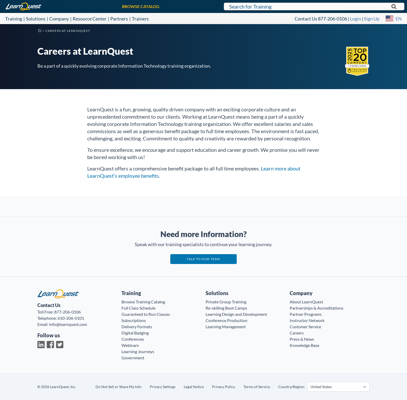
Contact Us (306, 19)
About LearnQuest (306, 301)
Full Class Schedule (138, 307)
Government (132, 357)
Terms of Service (256, 386)
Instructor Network (307, 320)
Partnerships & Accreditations (316, 307)
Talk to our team (203, 259)
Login (355, 19)
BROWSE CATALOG (140, 6)
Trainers (140, 19)
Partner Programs (306, 314)
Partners (119, 19)
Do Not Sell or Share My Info (118, 386)
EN (399, 19)
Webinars (130, 345)
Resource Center (89, 19)
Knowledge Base (304, 345)
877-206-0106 (332, 19)
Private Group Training (226, 301)
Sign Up (371, 19)
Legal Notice (194, 386)
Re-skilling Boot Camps (226, 307)
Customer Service (305, 326)
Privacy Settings (162, 386)
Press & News (302, 339)
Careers (297, 332)
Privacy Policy (223, 386)
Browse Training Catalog (143, 301)
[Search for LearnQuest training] (314, 6)
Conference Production (226, 320)
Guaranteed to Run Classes (145, 314)
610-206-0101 (71, 318)
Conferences (132, 339)
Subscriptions (133, 320)
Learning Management (226, 326)
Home (39, 30)
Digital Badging (135, 332)
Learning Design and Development (236, 314)
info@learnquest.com (68, 324)
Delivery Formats (136, 326)
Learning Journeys (137, 351)
